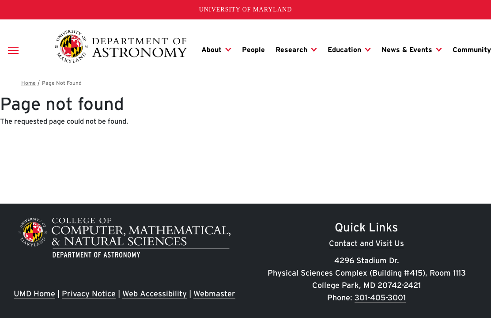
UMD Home (34, 293)
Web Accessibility (154, 293)
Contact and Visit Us (366, 243)
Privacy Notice (89, 293)
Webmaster (214, 293)
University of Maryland (245, 9)
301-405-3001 (380, 297)
